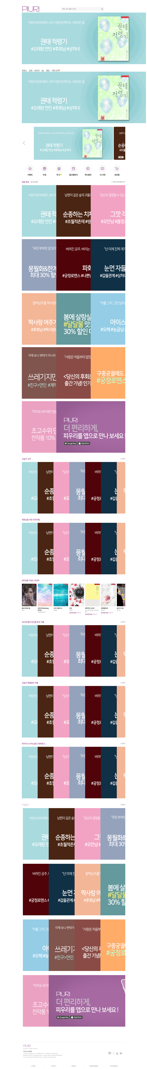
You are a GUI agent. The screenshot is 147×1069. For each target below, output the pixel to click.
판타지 (37, 71)
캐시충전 (88, 175)
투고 (59, 175)
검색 (102, 9)
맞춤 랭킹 (25, 182)
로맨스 (24, 71)
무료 (44, 175)
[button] (24, 143)
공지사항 (53, 1066)
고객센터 (33, 1066)
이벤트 (30, 175)
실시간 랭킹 (34, 182)
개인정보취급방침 (93, 1066)
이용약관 (73, 1066)
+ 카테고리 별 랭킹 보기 (118, 182)
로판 (30, 71)
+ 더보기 (122, 459)
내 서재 (102, 175)
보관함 (117, 175)
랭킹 (48, 71)
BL (43, 71)
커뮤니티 (56, 71)
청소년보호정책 (114, 1066)
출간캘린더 (73, 175)
